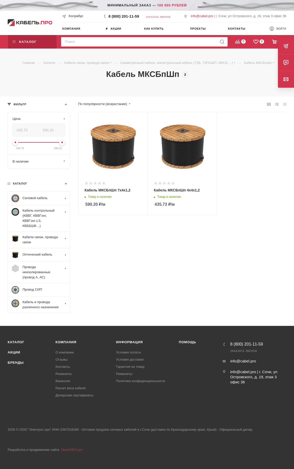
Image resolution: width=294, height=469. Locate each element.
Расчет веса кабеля (70, 388)
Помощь (187, 342)
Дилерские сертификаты (74, 395)
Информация (129, 342)
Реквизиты (63, 374)
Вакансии (62, 381)
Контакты (62, 367)
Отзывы (61, 359)
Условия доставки (130, 359)
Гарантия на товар (130, 367)
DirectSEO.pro (72, 450)
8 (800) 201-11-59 (123, 16)
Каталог (16, 342)
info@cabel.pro (202, 16)
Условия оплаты (128, 352)
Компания (65, 342)
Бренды (16, 362)
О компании (64, 352)
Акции (14, 352)
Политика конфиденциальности (140, 381)
